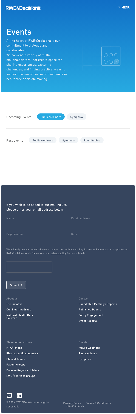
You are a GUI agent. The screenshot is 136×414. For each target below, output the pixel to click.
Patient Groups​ (15, 364)
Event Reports (88, 320)
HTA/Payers (14, 347)
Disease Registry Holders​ (22, 370)
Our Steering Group (18, 309)
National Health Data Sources (19, 316)
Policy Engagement (91, 315)
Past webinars (88, 353)
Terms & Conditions (98, 403)
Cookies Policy (75, 405)
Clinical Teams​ (15, 359)
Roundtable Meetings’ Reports (98, 303)
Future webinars (89, 347)
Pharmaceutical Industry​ (22, 353)
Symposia (85, 359)
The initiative (14, 303)
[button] (51, 116)
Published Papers (90, 309)
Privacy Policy (72, 403)
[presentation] (29, 267)
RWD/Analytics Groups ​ (21, 375)
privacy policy (58, 253)
